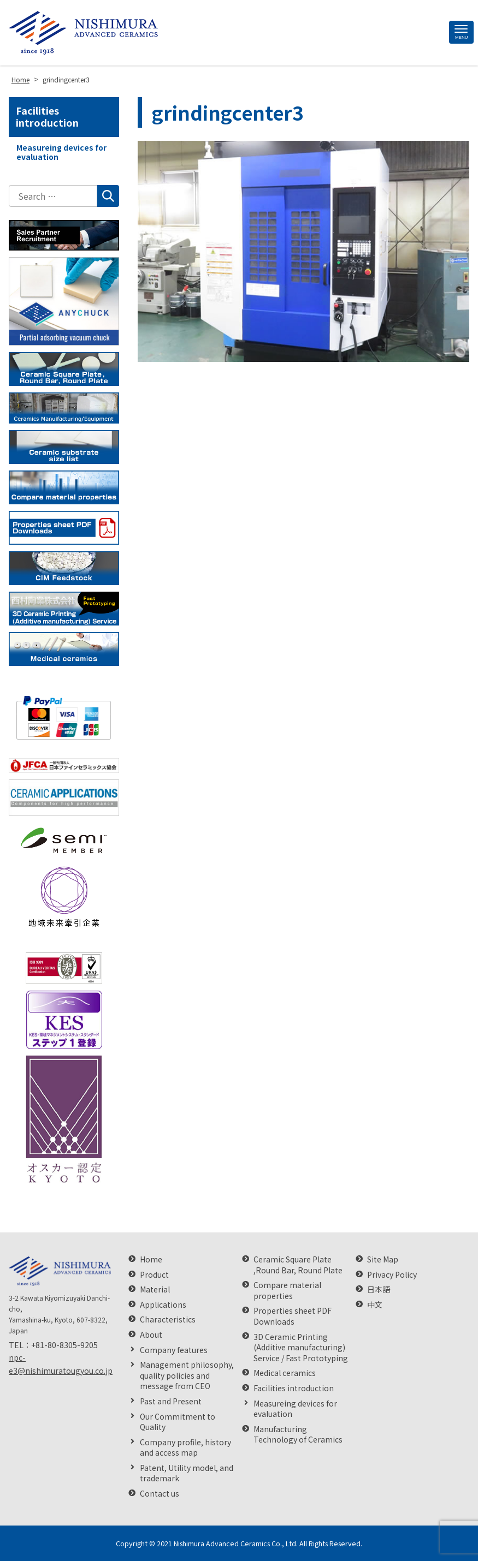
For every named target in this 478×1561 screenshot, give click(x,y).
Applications (163, 1305)
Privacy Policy (392, 1275)
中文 (374, 1305)
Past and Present (171, 1401)
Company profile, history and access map (185, 1447)
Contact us (159, 1493)
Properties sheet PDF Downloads (292, 1316)
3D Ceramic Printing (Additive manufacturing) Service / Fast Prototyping (300, 1347)
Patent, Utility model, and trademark (186, 1473)
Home (151, 1259)
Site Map (382, 1259)
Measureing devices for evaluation (61, 152)
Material (155, 1289)
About (151, 1335)
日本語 (378, 1289)
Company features (174, 1350)
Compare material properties (287, 1290)
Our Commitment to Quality (177, 1422)
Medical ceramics (284, 1373)
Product (154, 1275)
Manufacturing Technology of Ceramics (298, 1434)
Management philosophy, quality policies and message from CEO (187, 1375)
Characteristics (168, 1319)
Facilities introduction (47, 116)
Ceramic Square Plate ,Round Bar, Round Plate (298, 1265)
